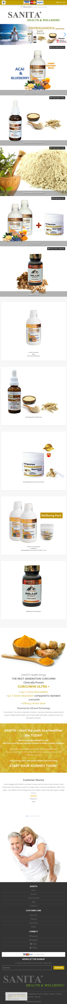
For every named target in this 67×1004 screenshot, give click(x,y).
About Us (33, 894)
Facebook (33, 936)
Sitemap (37, 997)
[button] (30, 42)
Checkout (33, 919)
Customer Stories (33, 898)
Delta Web (37, 1001)
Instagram (33, 940)
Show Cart (60, 2)
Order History (33, 923)
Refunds (52, 994)
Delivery (59, 994)
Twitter (33, 944)
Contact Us (33, 906)
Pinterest (33, 948)
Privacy (39, 994)
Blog (33, 902)
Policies (33, 927)
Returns (46, 994)
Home (33, 890)
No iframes (20, 997)
